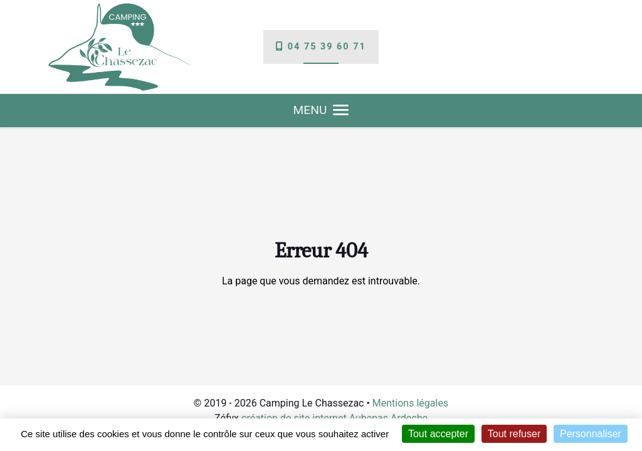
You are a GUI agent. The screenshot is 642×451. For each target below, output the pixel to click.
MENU (321, 110)
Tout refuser (514, 433)
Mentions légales (410, 403)
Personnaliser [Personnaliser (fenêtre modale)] (590, 433)
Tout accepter (438, 433)
